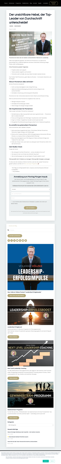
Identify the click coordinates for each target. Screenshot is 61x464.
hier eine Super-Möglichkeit (31, 163)
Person (6, 3)
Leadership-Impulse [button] (53, 3)
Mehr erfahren (13, 337)
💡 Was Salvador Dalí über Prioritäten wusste (18, 436)
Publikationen (25, 3)
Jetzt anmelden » (30, 208)
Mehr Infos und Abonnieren (17, 295)
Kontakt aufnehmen (15, 236)
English (39, 3)
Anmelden (45, 3)
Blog (31, 3)
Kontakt (35, 3)
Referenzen (11, 3)
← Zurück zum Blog (12, 226)
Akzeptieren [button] (46, 461)
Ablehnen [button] (52, 461)
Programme (18, 3)
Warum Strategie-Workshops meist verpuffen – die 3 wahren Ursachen (24, 432)
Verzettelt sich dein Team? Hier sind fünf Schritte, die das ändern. (22, 441)
